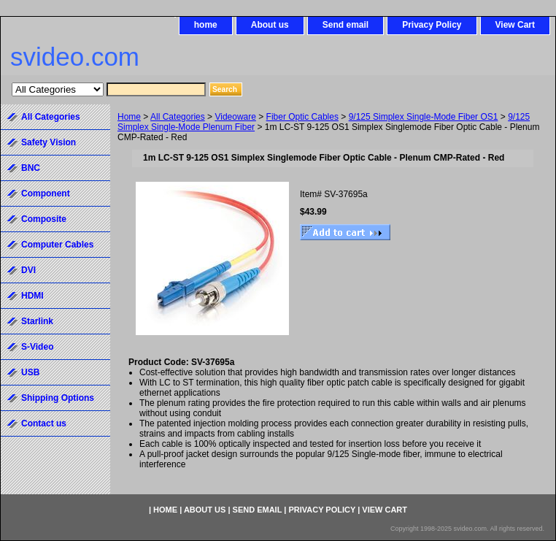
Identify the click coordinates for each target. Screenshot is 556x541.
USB (30, 372)
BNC (30, 168)
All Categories (177, 117)
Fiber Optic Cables (302, 117)
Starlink (37, 321)
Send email (345, 25)
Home (129, 117)
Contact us (43, 423)
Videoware (235, 117)
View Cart (515, 25)
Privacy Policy (431, 25)
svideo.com (74, 56)
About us (270, 25)
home (205, 25)
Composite (43, 219)
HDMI (32, 296)
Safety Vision (48, 142)
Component (45, 193)
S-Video (37, 347)
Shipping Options (57, 398)
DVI (28, 270)
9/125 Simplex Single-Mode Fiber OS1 (423, 117)
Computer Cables (57, 244)
